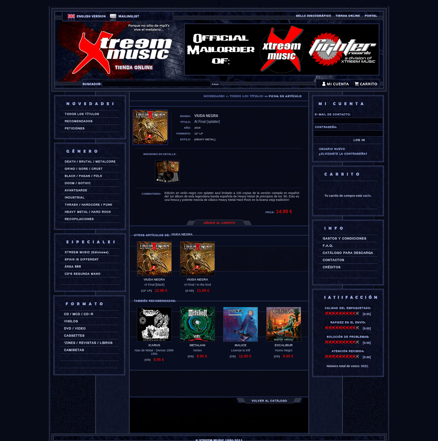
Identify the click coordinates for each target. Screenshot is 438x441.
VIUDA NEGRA (154, 279)
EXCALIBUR (284, 345)
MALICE (241, 345)
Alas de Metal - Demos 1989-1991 (154, 352)
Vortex (197, 350)
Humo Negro (283, 350)
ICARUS (154, 345)
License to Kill (240, 350)
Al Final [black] (154, 284)
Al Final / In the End (197, 284)
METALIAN (197, 345)
